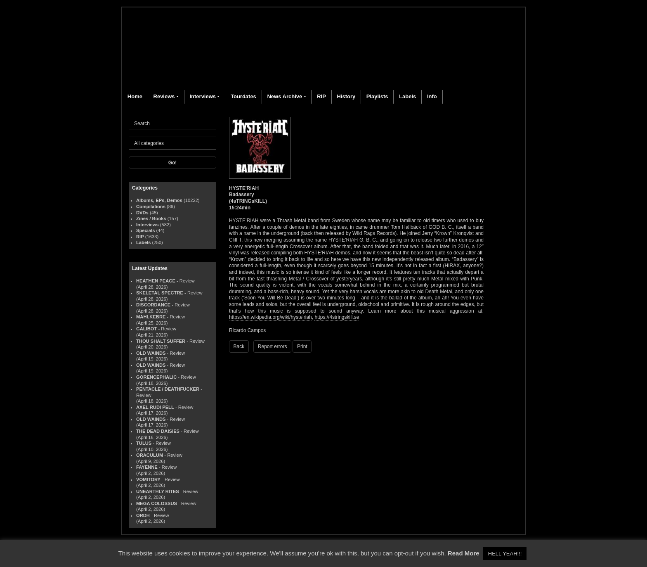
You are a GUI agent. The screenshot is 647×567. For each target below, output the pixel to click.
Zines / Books (151, 218)
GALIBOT (146, 328)
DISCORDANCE (153, 304)
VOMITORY (148, 479)
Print (302, 346)
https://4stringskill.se (336, 317)
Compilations (150, 206)
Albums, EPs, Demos (159, 200)
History (346, 96)
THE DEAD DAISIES (157, 431)
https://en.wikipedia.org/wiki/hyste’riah (270, 317)
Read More (463, 553)
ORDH (143, 515)
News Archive (284, 96)
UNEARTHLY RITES (157, 491)
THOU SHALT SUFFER (160, 341)
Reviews (164, 96)
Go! (172, 163)
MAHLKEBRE (150, 316)
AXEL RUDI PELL (155, 407)
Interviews (202, 96)
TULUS (143, 443)
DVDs (142, 212)
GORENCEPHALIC (156, 377)
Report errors (272, 346)
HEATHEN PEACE (155, 280)
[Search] (172, 123)
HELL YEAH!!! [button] (505, 553)
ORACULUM (149, 455)
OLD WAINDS (150, 353)
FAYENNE (147, 467)
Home (135, 96)
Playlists (377, 96)
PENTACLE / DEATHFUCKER (167, 389)
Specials (145, 230)
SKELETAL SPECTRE (159, 292)
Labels (407, 96)
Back (239, 346)
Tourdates (243, 96)
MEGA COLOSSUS (156, 503)
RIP (321, 96)
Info (432, 96)
